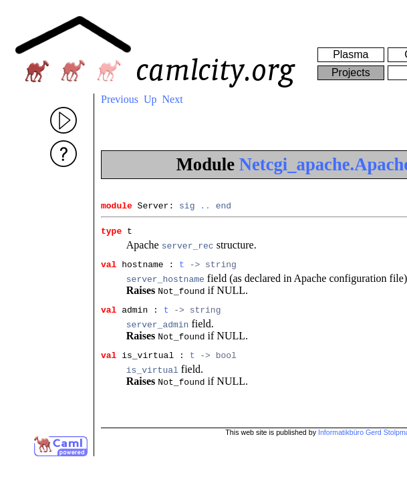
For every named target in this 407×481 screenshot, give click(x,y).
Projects (350, 72)
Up (150, 99)
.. (205, 207)
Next (172, 99)
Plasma (350, 54)
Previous (119, 99)
